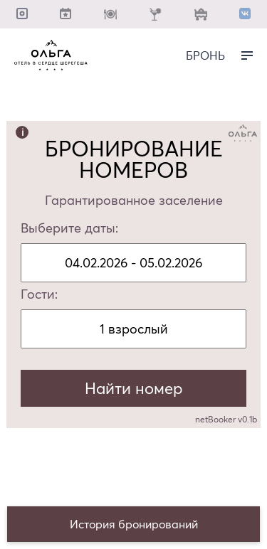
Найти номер (134, 388)
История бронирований (134, 524)
